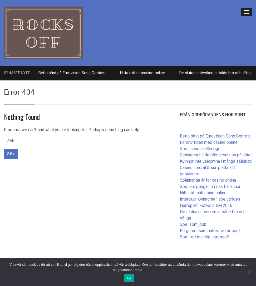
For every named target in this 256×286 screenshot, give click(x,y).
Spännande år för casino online (208, 180)
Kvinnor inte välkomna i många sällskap (216, 161)
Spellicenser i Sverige (200, 148)
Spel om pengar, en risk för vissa (210, 186)
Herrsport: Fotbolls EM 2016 (206, 205)
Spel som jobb (193, 224)
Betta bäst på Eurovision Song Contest (72, 72)
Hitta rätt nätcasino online (142, 72)
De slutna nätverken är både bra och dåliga (216, 72)
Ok (129, 278)
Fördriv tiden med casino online (209, 142)
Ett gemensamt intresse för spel (210, 230)
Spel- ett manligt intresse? (204, 236)
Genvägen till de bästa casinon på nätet (216, 154)
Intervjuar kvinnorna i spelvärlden (210, 199)
